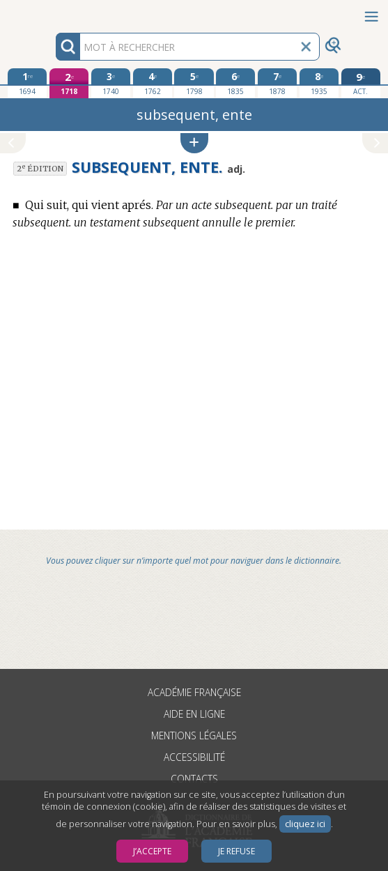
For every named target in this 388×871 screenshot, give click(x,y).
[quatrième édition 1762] (152, 83)
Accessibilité (194, 757)
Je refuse (236, 851)
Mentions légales (194, 735)
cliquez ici (305, 824)
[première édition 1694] (27, 83)
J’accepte (152, 851)
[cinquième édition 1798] (193, 83)
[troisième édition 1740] (110, 83)
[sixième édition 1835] (235, 83)
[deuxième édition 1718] (68, 83)
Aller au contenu (54, 12)
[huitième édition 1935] (319, 83)
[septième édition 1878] (277, 83)
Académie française (194, 692)
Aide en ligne (194, 713)
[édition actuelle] (360, 83)
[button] (194, 143)
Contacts (194, 778)
